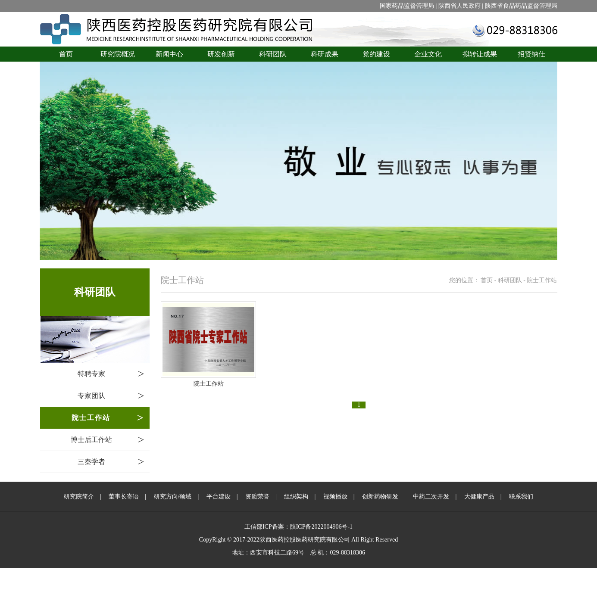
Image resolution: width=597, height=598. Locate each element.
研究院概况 (117, 54)
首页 (66, 54)
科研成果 (324, 54)
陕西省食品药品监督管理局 (521, 6)
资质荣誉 (257, 496)
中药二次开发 (431, 496)
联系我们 (521, 496)
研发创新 (221, 54)
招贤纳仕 (531, 54)
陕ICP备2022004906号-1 (321, 526)
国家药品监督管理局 (407, 6)
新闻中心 (169, 54)
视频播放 (335, 496)
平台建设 (218, 496)
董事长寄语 (124, 496)
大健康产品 (479, 496)
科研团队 (273, 54)
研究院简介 (79, 496)
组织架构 (296, 496)
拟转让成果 (480, 54)
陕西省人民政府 (459, 6)
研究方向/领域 (173, 496)
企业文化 (428, 54)
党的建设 (376, 54)
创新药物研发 (380, 496)
